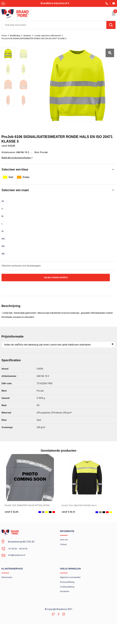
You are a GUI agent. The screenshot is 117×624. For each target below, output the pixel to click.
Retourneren (7, 576)
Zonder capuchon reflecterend (49, 35)
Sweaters (28, 35)
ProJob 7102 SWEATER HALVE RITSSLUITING (27, 503)
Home (4, 35)
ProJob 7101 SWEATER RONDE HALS (80, 503)
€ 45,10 (68, 510)
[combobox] (54, 25)
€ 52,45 (11, 510)
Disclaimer (64, 590)
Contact (63, 543)
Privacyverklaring (67, 580)
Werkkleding (15, 35)
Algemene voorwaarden (70, 576)
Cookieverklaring (67, 585)
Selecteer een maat (15, 188)
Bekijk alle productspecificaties (17, 155)
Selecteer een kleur (15, 167)
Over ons (64, 538)
